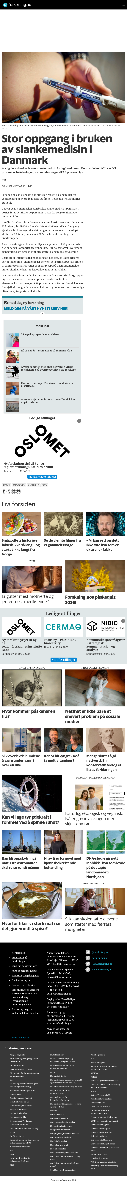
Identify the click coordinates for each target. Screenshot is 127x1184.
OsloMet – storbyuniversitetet (63, 1170)
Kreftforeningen (17, 1136)
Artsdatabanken (17, 1065)
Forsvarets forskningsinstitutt (23, 1090)
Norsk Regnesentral (59, 1145)
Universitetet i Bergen (100, 1128)
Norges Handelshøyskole (61, 1126)
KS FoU (13, 1132)
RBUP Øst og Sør (98, 1062)
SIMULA (94, 1073)
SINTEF (94, 1077)
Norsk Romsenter (58, 1149)
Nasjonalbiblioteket (58, 1076)
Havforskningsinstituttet (21, 1105)
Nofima (53, 1111)
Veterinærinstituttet (99, 1158)
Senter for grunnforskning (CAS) (105, 1081)
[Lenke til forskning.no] (60, 3)
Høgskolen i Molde (18, 1109)
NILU (12, 1165)
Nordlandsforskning (59, 1118)
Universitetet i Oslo (99, 1136)
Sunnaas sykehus (98, 1103)
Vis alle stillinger (63, 659)
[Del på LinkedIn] (13, 491)
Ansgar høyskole (17, 1055)
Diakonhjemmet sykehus (21, 1069)
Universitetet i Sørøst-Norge (103, 1144)
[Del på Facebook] (4, 491)
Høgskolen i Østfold (18, 1113)
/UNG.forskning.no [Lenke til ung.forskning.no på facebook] (102, 963)
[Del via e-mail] (18, 491)
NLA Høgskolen (57, 1055)
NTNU (53, 1072)
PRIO (93, 1059)
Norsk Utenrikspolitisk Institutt (64, 1152)
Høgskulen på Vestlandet (21, 1121)
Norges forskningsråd (60, 1130)
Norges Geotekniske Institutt (63, 1122)
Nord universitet (57, 1114)
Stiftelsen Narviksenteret (101, 1099)
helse (6, 485)
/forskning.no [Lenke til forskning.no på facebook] (99, 958)
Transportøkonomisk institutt (104, 1117)
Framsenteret (16, 1094)
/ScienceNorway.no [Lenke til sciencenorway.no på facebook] (102, 969)
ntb (44, 485)
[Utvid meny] (123, 4)
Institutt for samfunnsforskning (24, 1128)
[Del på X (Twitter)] (9, 491)
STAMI (93, 1091)
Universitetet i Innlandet (101, 1132)
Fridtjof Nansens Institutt (21, 1098)
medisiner (19, 485)
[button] (79, 421)
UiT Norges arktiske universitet (104, 1121)
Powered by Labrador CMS (63, 1180)
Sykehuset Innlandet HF (101, 1106)
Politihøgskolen (98, 1055)
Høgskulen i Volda (18, 1117)
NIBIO (12, 1154)
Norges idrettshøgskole (60, 1137)
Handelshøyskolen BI (19, 1102)
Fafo (12, 1080)
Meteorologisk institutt (20, 1147)
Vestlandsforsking (99, 1154)
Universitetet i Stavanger (101, 1140)
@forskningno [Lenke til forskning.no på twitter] (100, 952)
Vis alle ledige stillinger (42, 476)
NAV (12, 1150)
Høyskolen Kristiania (19, 1125)
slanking (33, 485)
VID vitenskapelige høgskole (103, 1162)
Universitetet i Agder (100, 1125)
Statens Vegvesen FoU (100, 1095)
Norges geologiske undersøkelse (64, 1133)
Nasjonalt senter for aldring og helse (66, 1087)
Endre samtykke (20, 1037)
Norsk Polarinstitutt (59, 1141)
